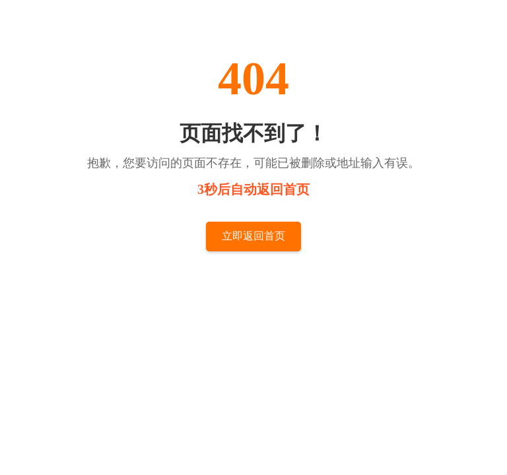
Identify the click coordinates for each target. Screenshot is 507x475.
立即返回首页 (253, 235)
